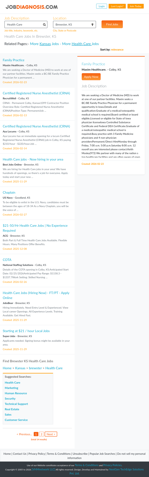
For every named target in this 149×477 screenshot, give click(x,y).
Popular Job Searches (102, 453)
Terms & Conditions (59, 453)
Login (102, 6)
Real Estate (12, 409)
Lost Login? (117, 6)
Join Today (135, 6)
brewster (35, 368)
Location (59, 18)
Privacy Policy (36, 453)
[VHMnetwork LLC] (43, 469)
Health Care (82, 43)
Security (10, 398)
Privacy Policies (112, 465)
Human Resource (16, 393)
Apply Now (91, 76)
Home (7, 368)
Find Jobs (112, 24)
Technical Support (16, 403)
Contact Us (19, 453)
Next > (51, 434)
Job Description (16, 18)
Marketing (11, 387)
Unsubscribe (80, 453)
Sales (8, 414)
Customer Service (16, 419)
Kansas (45, 43)
